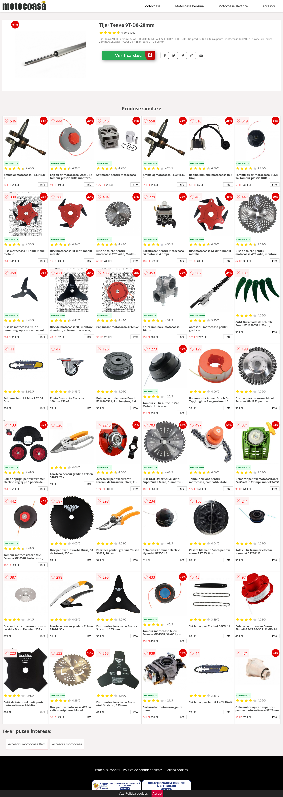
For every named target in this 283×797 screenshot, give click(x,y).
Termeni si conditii (106, 770)
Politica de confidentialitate (143, 770)
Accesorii (269, 6)
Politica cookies (176, 770)
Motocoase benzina (189, 6)
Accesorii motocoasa (67, 744)
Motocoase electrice (233, 6)
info (42, 184)
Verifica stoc (135, 55)
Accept (157, 793)
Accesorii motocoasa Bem (27, 744)
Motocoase (152, 6)
